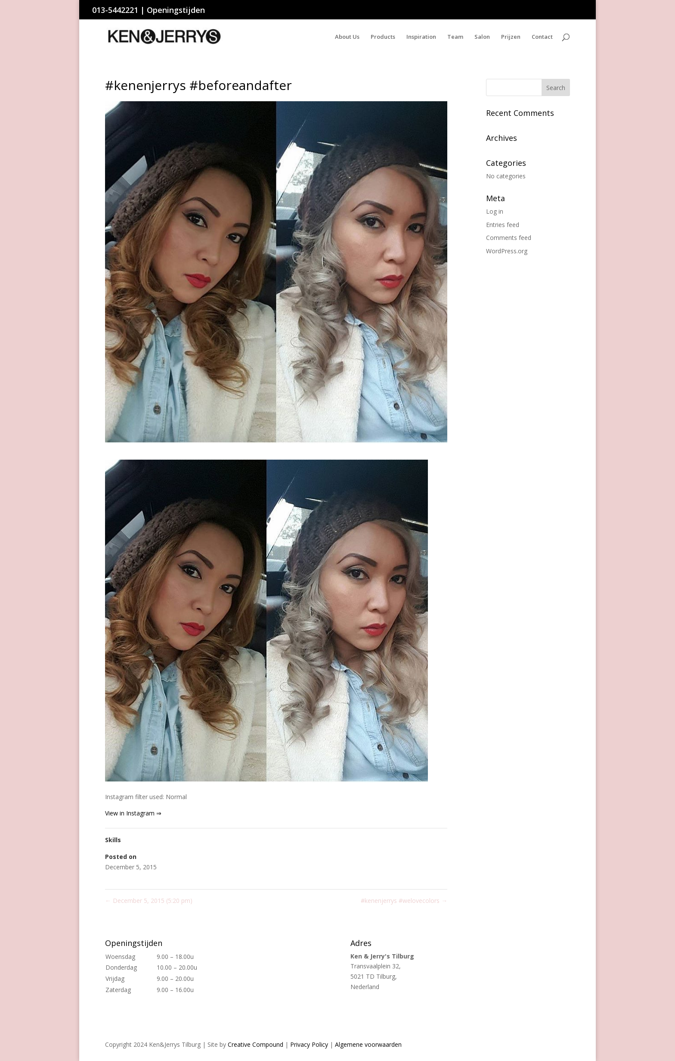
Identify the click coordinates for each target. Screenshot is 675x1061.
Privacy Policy (309, 1044)
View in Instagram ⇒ (133, 813)
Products (383, 37)
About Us (347, 37)
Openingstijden (176, 10)
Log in (494, 211)
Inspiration (421, 37)
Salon (482, 37)
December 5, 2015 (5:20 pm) (148, 900)
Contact (542, 37)
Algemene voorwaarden (368, 1044)
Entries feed (502, 225)
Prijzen (510, 37)
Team (455, 37)
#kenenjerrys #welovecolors (404, 900)
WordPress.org (506, 251)
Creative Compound (255, 1044)
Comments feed (508, 237)
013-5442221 (115, 10)
